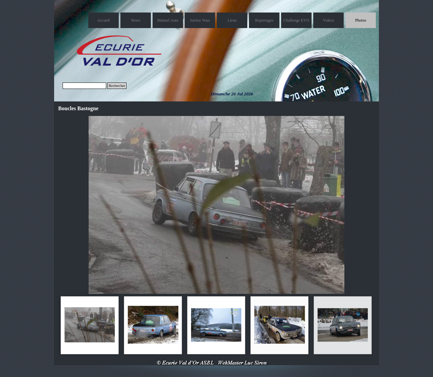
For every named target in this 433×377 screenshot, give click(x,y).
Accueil (103, 20)
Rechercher (117, 86)
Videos (328, 20)
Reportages (264, 20)
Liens (232, 20)
